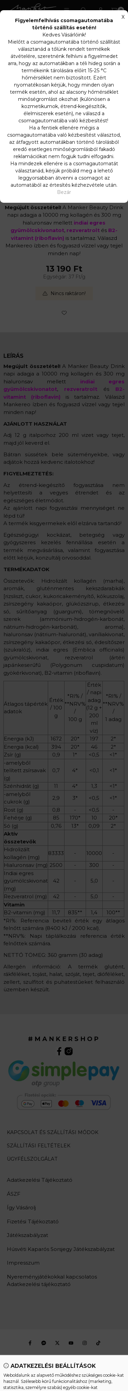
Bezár (64, 192)
